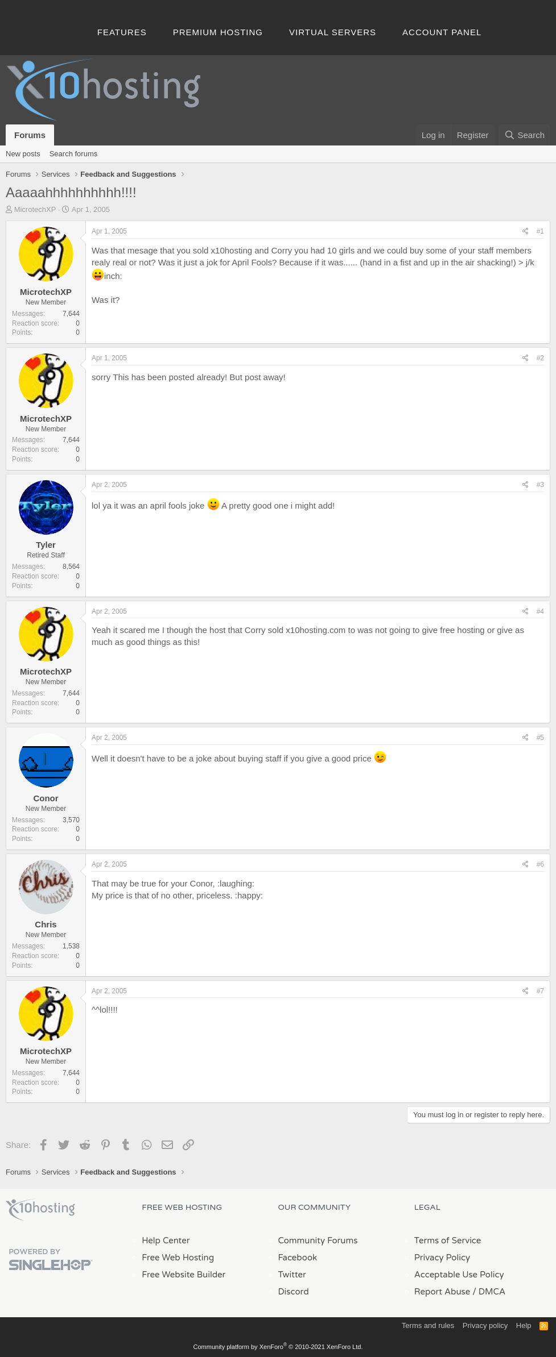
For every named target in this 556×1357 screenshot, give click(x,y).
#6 (540, 864)
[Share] (525, 231)
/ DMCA (488, 1292)
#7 (540, 991)
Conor (45, 798)
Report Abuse (442, 1292)
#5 (540, 738)
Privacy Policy (442, 1257)
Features (122, 32)
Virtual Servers (332, 32)
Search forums (74, 153)
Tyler (46, 545)
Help (524, 1325)
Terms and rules (428, 1325)
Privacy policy (485, 1325)
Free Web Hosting (178, 1257)
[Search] (524, 134)
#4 (540, 611)
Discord (293, 1292)
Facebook (298, 1257)
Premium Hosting (218, 32)
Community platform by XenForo (278, 1346)
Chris (45, 924)
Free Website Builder (183, 1274)
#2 (540, 358)
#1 (540, 231)
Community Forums (318, 1240)
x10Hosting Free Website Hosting (40, 1209)
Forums (30, 135)
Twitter (292, 1274)
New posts (23, 153)
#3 (540, 485)
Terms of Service (447, 1240)
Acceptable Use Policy (459, 1274)
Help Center (166, 1240)
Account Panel (441, 32)
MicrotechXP (35, 209)
